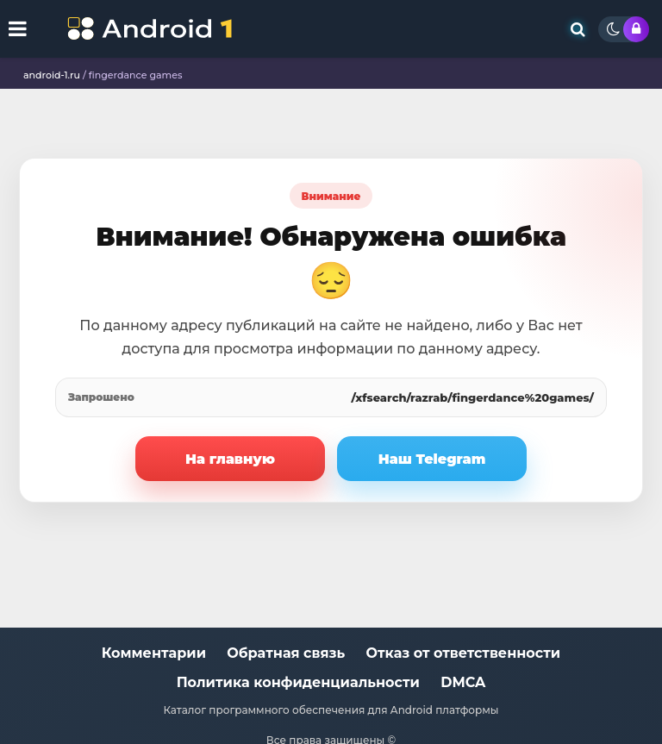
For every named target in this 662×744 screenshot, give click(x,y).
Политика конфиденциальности (298, 682)
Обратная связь (286, 653)
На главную (230, 459)
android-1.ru (51, 75)
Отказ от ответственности (463, 653)
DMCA (462, 682)
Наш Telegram (432, 459)
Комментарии (154, 653)
